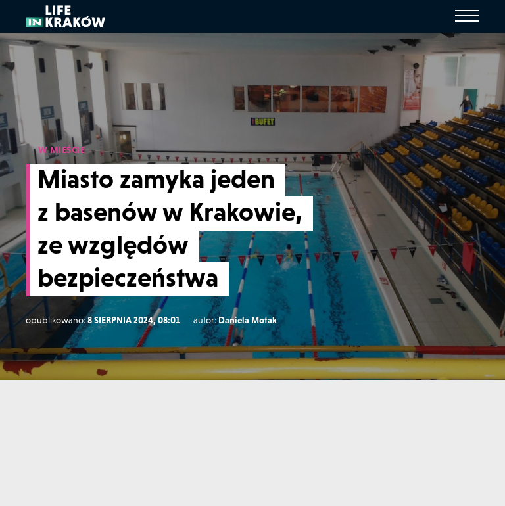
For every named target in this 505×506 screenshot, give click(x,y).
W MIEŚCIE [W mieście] (61, 150)
